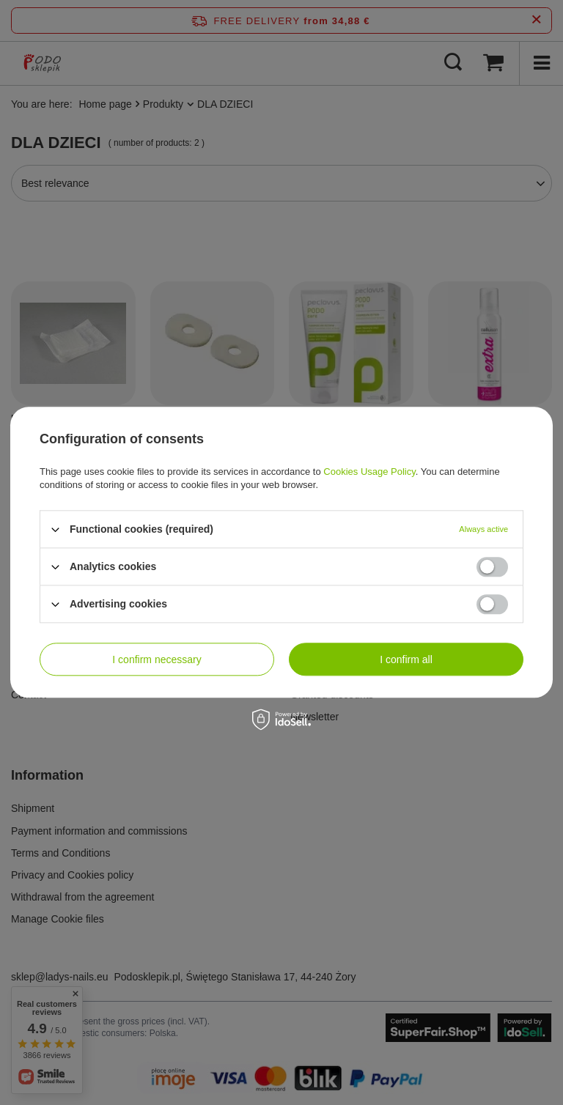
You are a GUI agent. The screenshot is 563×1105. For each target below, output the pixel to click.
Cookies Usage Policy (369, 471)
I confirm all (406, 659)
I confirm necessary (156, 659)
